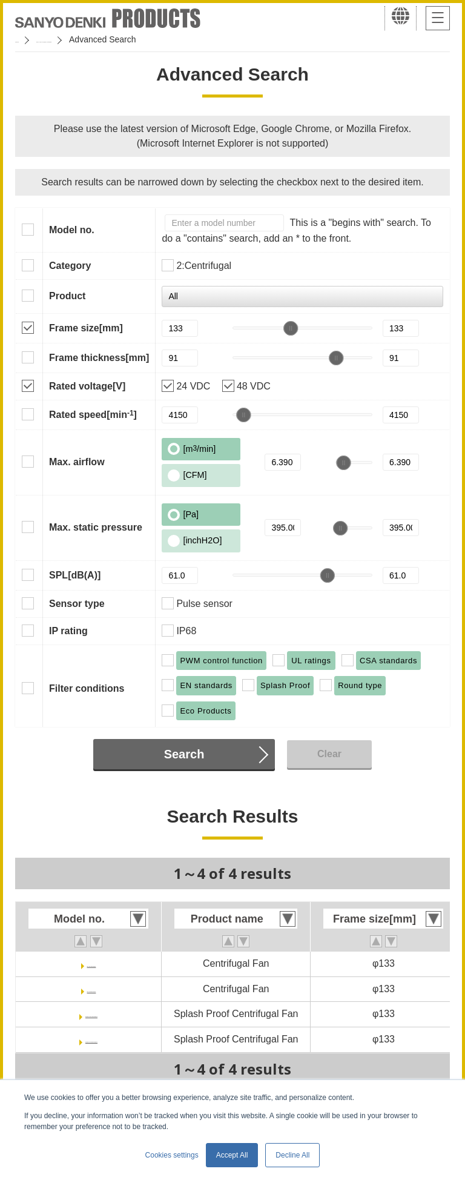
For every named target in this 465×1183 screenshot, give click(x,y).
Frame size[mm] (86, 328)
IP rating (68, 631)
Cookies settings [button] (172, 1155)
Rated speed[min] (93, 414)
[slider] (290, 328)
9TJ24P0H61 (91, 963)
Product (67, 296)
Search (184, 754)
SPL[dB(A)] (75, 575)
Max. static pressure (95, 527)
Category (70, 265)
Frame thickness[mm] (99, 358)
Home (26, 39)
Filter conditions (86, 688)
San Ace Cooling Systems (104, 39)
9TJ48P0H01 (91, 989)
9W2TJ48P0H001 (91, 1039)
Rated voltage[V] (87, 386)
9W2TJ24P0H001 (91, 1014)
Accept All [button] (232, 1155)
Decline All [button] (292, 1155)
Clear (329, 754)
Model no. (71, 230)
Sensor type (77, 603)
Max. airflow (77, 462)
